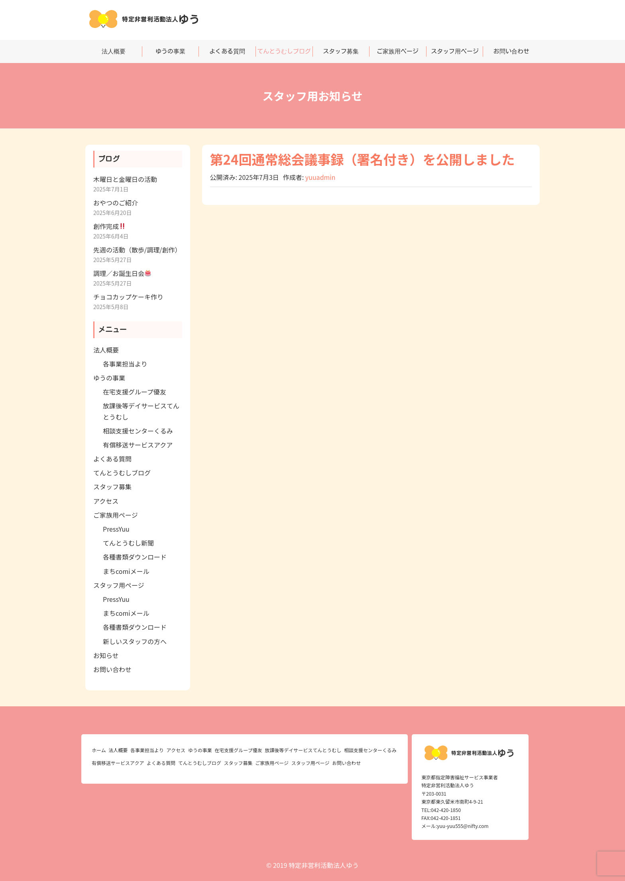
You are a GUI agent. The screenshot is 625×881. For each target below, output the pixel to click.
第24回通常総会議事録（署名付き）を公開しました (362, 159)
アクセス (105, 501)
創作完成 (109, 226)
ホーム (99, 750)
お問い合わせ (511, 51)
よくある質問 (227, 51)
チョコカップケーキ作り (128, 297)
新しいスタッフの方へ (135, 641)
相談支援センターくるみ (138, 431)
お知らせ (106, 655)
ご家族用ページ (398, 51)
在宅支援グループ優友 (134, 391)
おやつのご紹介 (115, 202)
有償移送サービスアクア (138, 444)
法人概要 (114, 51)
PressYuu (116, 529)
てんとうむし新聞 (128, 543)
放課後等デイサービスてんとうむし (303, 750)
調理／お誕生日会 (122, 273)
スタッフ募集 (341, 51)
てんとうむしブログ (284, 51)
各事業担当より (125, 364)
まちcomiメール (126, 571)
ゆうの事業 (170, 51)
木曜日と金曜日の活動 (125, 179)
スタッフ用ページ (455, 51)
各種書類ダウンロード (135, 557)
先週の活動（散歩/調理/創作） (137, 249)
